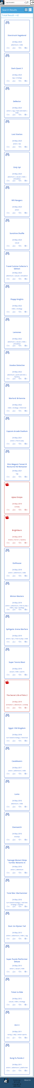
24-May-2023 (17, 75)
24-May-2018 (17, 735)
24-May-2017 (17, 768)
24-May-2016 (17, 801)
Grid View (26, 9)
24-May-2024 (17, 42)
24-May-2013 (17, 932)
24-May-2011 (17, 1031)
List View (30, 9)
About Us (27, 1080)
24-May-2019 (17, 504)
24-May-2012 (17, 999)
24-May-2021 (17, 438)
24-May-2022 (17, 306)
